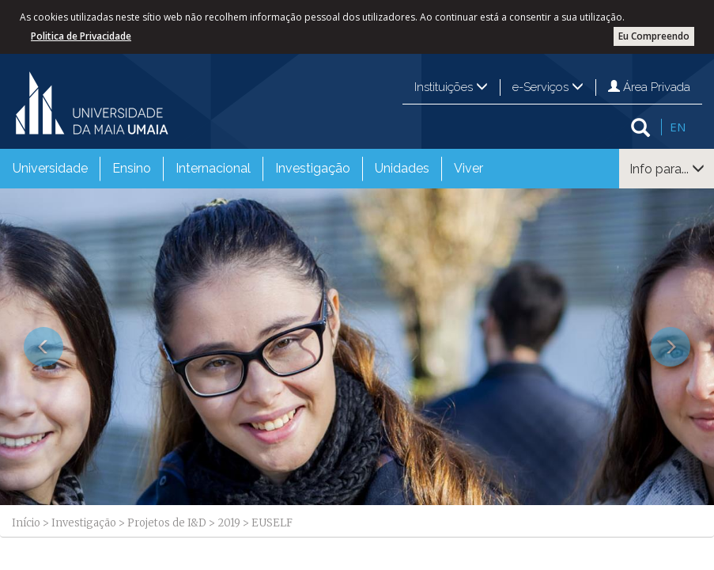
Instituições (451, 87)
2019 (228, 523)
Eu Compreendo (653, 36)
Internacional (213, 168)
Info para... (667, 169)
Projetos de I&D (166, 523)
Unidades (402, 168)
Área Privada (649, 87)
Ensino (131, 168)
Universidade (50, 168)
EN (678, 127)
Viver (468, 168)
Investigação (312, 168)
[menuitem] (50, 168)
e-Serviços (548, 87)
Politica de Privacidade (81, 36)
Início (26, 523)
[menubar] (248, 168)
